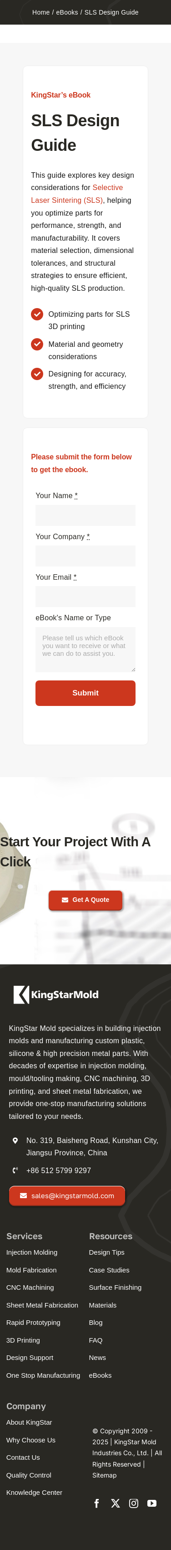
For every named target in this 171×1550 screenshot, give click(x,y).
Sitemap (104, 1475)
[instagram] (133, 1503)
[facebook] (96, 1503)
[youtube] (151, 1503)
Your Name (56, 496)
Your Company (62, 537)
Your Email (55, 577)
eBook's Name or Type (73, 618)
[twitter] (115, 1503)
